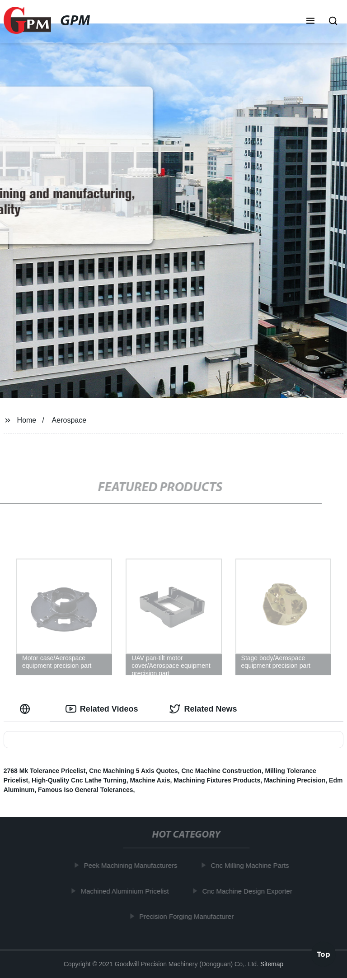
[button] (310, 22)
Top (323, 954)
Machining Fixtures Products (217, 780)
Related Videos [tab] (102, 708)
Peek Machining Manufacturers (132, 865)
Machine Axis (150, 780)
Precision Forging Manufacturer (188, 916)
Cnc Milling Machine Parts (251, 865)
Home (27, 420)
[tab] (27, 709)
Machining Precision (294, 780)
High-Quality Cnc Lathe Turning (79, 780)
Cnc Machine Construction (221, 770)
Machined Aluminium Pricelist (126, 890)
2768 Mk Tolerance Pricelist (45, 770)
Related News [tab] (203, 708)
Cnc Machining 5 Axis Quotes (133, 770)
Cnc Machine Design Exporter (249, 890)
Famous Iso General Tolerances (85, 789)
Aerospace (69, 420)
